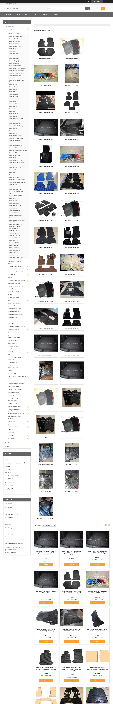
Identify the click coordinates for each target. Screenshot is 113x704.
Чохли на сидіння (13, 343)
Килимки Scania (13, 94)
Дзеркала (10, 435)
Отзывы (7, 446)
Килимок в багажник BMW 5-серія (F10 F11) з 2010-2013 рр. (97, 506)
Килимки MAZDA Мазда (15, 145)
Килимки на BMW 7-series (71, 356)
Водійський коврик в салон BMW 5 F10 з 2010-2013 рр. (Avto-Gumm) (46, 587)
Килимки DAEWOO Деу (15, 36)
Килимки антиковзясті (14, 303)
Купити (46, 402)
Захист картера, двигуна (15, 406)
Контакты (43, 14)
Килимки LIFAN (13, 148)
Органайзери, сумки (13, 289)
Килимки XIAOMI (13, 255)
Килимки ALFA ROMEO (15, 65)
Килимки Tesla (13, 184)
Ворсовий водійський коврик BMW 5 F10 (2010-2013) (97, 468)
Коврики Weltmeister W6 (15, 215)
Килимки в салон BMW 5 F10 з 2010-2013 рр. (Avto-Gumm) (46, 625)
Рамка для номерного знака (16, 398)
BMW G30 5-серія (98, 58)
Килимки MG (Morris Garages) (17, 179)
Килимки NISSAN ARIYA (15, 224)
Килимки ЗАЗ (12, 172)
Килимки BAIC (13, 89)
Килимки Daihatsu (14, 87)
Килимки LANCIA (13, 152)
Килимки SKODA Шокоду (15, 189)
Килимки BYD (12, 51)
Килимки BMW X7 (71, 329)
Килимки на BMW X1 (45, 85)
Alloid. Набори (12, 373)
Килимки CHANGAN (14, 213)
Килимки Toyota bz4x (14, 230)
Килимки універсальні (15, 177)
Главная (8, 14)
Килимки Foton (13, 198)
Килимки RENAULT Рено (15, 130)
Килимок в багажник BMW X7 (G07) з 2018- (46, 430)
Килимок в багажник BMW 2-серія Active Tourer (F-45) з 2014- (46, 391)
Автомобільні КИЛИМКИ (15, 33)
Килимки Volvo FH (14, 99)
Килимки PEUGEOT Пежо (16, 138)
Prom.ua (65, 699)
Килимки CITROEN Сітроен (16, 70)
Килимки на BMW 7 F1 (98, 247)
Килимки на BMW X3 (97, 85)
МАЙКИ (10, 294)
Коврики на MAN (13, 104)
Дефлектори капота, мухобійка (14, 410)
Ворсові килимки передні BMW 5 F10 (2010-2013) (72, 468)
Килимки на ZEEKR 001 (15, 205)
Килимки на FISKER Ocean (16, 257)
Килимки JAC (12, 56)
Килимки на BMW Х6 (71, 166)
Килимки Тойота (13, 96)
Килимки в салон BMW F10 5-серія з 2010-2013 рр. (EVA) (72, 430)
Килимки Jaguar (13, 113)
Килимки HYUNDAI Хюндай (16, 73)
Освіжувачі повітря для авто (16, 286)
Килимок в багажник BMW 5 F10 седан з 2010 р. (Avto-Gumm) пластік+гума (97, 547)
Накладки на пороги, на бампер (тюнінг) (17, 29)
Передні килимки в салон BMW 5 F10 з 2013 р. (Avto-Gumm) (72, 666)
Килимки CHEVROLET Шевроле (17, 68)
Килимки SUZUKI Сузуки (15, 123)
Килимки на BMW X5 (71, 193)
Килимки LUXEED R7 (14, 250)
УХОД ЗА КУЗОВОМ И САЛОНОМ (14, 358)
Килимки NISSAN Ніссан (15, 143)
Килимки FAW (12, 48)
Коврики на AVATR (14, 247)
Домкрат (10, 429)
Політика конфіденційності (67, 701)
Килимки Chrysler (13, 109)
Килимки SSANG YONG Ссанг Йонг (17, 192)
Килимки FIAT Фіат (14, 39)
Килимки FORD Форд (14, 41)
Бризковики (11, 432)
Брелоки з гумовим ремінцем (16, 326)
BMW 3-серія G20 (98, 329)
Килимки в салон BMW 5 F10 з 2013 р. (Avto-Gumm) (97, 665)
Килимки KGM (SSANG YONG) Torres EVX (17, 221)
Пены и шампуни (12, 362)
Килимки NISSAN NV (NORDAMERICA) (14, 227)
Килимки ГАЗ (12, 174)
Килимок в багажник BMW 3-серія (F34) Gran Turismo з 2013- (71, 391)
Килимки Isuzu (13, 91)
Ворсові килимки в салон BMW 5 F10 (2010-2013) (46, 468)
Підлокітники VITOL (13, 297)
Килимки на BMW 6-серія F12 (46, 301)
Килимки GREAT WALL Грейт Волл (16, 81)
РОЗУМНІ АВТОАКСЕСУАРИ (16, 269)
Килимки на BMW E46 (98, 139)
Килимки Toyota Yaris (14, 235)
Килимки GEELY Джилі (15, 75)
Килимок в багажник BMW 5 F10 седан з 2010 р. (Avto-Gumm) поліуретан (71, 587)
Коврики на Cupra (13, 245)
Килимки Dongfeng (14, 203)
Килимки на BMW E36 (98, 112)
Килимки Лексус (13, 165)
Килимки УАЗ (12, 170)
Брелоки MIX (11, 306)
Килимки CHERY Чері (15, 46)
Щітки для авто (12, 400)
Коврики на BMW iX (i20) (45, 329)
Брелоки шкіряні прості (14, 311)
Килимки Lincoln (13, 208)
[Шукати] (87, 8)
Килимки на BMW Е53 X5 (45, 166)
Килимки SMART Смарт (15, 187)
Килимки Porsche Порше (15, 135)
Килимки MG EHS (13, 240)
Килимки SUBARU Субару (16, 126)
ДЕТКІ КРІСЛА (12, 332)
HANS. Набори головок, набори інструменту (17, 377)
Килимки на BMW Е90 (72, 85)
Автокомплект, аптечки (14, 381)
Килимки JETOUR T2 (14, 238)
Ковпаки (10, 277)
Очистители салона (13, 367)
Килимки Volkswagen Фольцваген (18, 118)
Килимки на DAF (13, 106)
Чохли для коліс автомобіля (16, 272)
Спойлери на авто (13, 403)
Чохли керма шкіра (13, 291)
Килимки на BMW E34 (46, 139)
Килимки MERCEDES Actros (16, 162)
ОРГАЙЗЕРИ (11, 349)
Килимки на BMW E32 (72, 112)
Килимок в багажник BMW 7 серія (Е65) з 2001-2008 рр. (97, 390)
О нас (34, 14)
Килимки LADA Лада (14, 155)
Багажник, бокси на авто (15, 266)
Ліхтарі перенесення (13, 395)
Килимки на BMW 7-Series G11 (97, 274)
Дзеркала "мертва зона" (15, 335)
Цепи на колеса (12, 424)
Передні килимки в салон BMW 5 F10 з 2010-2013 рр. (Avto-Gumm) (72, 626)
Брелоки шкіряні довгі (14, 308)
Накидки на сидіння (13, 340)
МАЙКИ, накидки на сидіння (16, 413)
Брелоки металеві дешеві (15, 314)
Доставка (54, 14)
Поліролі (10, 370)
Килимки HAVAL (13, 200)
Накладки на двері (13, 346)
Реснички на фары (13, 426)
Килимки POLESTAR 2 (15, 210)
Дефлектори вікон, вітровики (16, 383)
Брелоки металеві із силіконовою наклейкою (15, 318)
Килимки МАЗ (12, 218)
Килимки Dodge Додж (15, 61)
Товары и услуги (21, 14)
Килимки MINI (12, 111)
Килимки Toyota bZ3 (14, 233)
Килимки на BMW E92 (46, 193)
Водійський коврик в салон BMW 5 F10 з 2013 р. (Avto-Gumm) (97, 587)
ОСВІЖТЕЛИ (11, 352)
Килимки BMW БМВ (14, 63)
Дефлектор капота (13, 329)
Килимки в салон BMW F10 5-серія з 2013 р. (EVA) (97, 430)
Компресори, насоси (14, 283)
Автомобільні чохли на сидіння (14, 262)
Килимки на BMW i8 (71, 274)
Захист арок (11, 274)
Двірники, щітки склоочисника (16, 280)
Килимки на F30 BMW (98, 193)
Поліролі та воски (13, 365)
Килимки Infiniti (13, 84)
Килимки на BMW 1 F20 (72, 247)
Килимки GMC (13, 101)
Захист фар (11, 438)
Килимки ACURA (13, 53)
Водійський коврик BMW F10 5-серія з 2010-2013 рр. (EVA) (46, 506)
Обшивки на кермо (13, 392)
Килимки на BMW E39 (72, 139)
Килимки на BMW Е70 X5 (71, 220)
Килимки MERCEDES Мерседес (17, 182)
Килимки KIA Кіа (13, 157)
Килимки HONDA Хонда (15, 78)
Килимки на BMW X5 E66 (45, 220)
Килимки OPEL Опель (15, 140)
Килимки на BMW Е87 (98, 166)
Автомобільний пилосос (15, 389)
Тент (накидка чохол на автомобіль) (15, 417)
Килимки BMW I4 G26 (45, 356)
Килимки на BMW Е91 (46, 112)
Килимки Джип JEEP (14, 43)
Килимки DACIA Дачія (15, 167)
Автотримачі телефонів (14, 386)
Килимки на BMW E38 (98, 220)
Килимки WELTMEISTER (15, 196)
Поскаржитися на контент (52, 701)
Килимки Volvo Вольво (15, 121)
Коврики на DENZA (14, 252)
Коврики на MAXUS (14, 243)
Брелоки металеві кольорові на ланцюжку (17, 322)
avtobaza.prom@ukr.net (13, 547)
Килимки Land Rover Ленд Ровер (18, 150)
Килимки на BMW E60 (46, 247)
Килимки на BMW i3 (71, 58)
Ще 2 (8, 490)
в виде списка (109, 363)
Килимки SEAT (13, 128)
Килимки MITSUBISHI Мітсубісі (17, 160)
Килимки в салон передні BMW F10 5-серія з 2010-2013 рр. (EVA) (71, 507)
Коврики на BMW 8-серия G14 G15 (71, 301)
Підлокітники (11, 421)
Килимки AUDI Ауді (14, 58)
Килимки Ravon (13, 133)
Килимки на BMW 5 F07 (45, 274)
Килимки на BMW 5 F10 (45, 58)
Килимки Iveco (13, 116)
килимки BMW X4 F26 (97, 301)
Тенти (9, 354)
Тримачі (10, 300)
